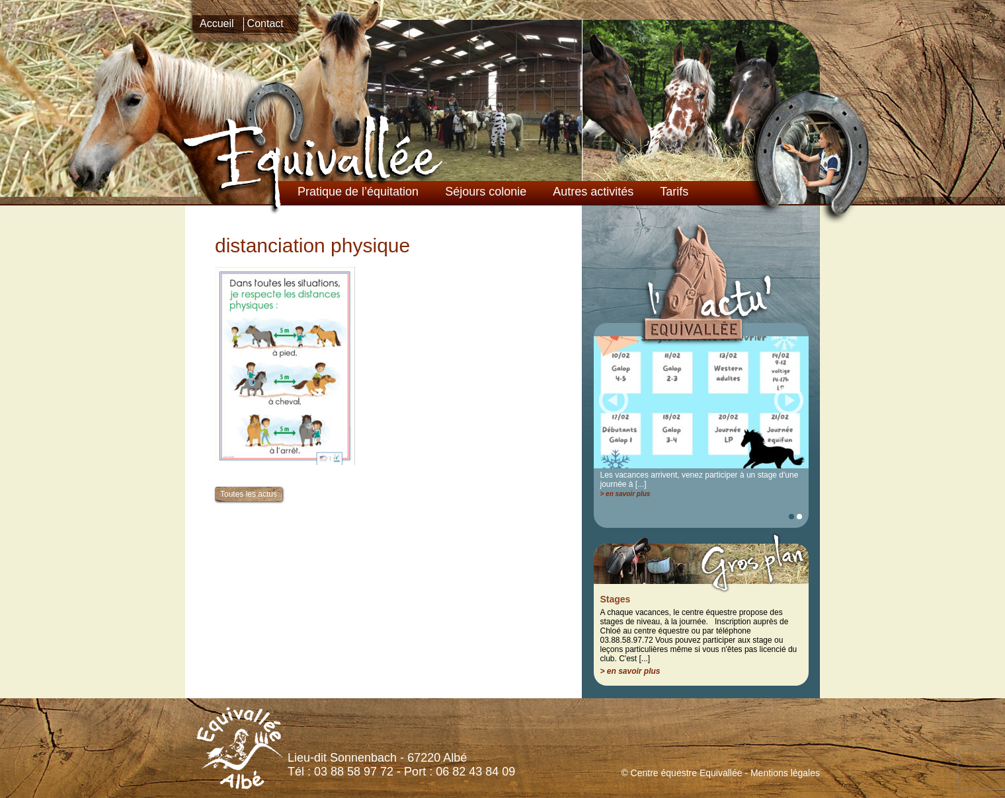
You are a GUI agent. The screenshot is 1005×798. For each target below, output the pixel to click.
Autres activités (593, 191)
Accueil (217, 23)
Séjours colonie (485, 191)
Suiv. (788, 399)
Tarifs (674, 191)
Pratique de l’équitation (358, 191)
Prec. (613, 399)
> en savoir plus (625, 493)
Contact (265, 23)
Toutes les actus (248, 494)
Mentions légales (785, 773)
